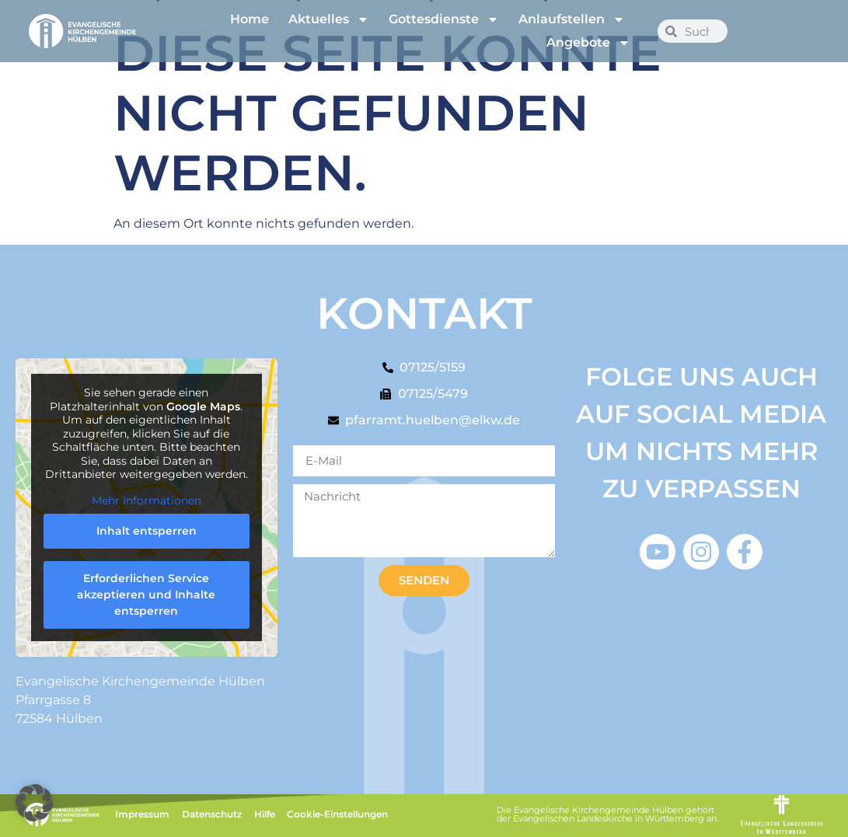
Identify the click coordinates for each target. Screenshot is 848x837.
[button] (34, 803)
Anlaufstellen (571, 19)
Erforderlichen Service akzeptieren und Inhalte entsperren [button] (146, 594)
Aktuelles (328, 19)
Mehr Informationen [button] (146, 500)
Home (249, 19)
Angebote (588, 42)
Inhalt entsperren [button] (146, 531)
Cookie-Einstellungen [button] (337, 814)
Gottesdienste (444, 19)
